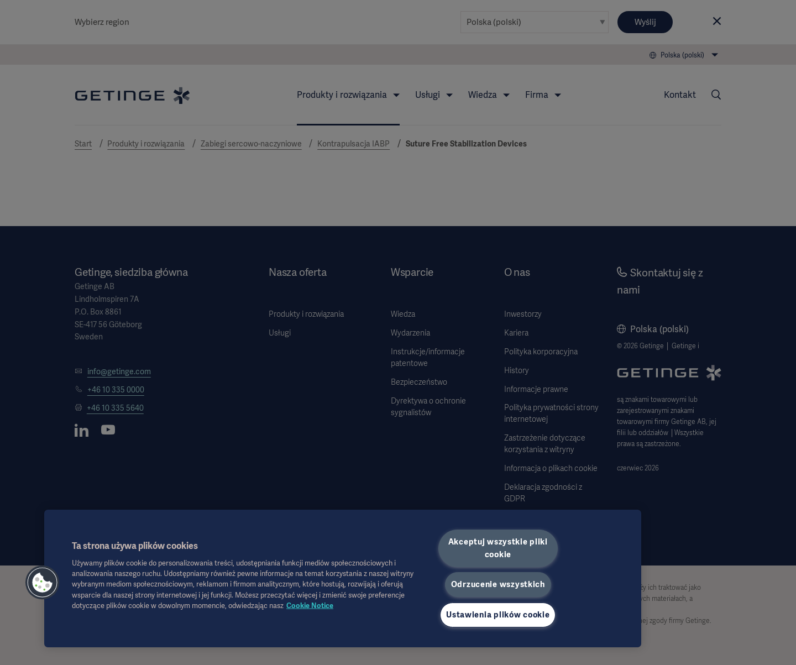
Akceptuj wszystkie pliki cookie (498, 548)
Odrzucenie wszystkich (498, 584)
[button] (42, 582)
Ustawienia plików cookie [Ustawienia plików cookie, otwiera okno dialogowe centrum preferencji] (497, 615)
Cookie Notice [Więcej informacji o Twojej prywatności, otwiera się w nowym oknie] (309, 605)
